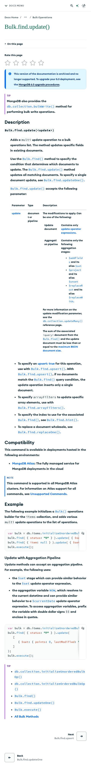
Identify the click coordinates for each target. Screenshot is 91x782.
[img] (8, 63)
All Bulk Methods (26, 716)
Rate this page (13, 55)
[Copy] (82, 533)
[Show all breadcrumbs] (25, 17)
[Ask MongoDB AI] (77, 5)
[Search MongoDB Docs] (71, 5)
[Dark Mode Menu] (83, 5)
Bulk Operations (42, 17)
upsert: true (46, 363)
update (16, 213)
